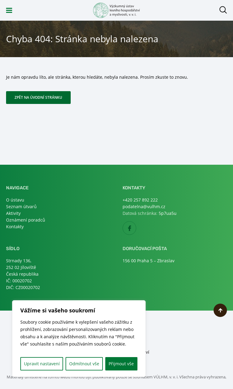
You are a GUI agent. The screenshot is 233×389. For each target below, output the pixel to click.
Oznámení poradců (25, 220)
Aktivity (13, 213)
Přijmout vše (121, 364)
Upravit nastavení (42, 364)
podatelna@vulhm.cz (144, 206)
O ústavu (15, 200)
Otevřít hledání (223, 10)
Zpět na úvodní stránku (38, 97)
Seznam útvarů (21, 206)
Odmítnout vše (84, 364)
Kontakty (15, 226)
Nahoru (220, 310)
